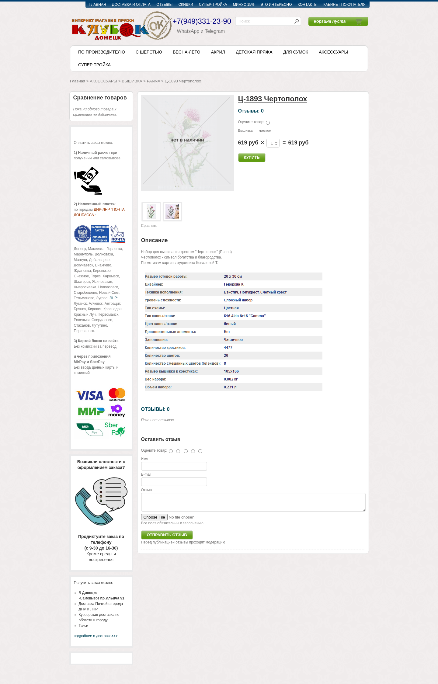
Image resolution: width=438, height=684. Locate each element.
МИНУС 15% (244, 4)
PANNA (153, 81)
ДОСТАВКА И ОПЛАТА (131, 4)
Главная (77, 81)
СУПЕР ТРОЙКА (94, 64)
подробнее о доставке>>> (96, 636)
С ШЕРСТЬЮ (149, 52)
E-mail (146, 474)
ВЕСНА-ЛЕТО (186, 52)
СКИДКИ (186, 4)
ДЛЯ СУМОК (295, 52)
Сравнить (149, 226)
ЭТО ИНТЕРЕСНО (276, 4)
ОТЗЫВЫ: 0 (155, 409)
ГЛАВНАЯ (97, 4)
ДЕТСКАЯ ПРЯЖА (254, 52)
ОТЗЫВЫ (164, 4)
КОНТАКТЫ (308, 4)
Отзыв (146, 490)
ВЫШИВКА (132, 81)
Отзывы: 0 (251, 110)
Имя (144, 459)
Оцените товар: (251, 122)
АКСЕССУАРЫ (333, 52)
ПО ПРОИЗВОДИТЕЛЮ (101, 52)
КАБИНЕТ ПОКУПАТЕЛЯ (344, 4)
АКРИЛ (218, 52)
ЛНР (113, 298)
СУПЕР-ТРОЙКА (213, 4)
